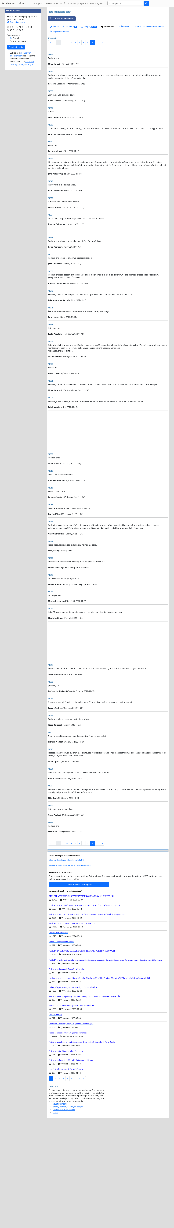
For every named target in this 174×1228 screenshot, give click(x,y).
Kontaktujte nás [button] (97, 3)
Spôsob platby (13, 107)
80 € (21, 102)
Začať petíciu (37, 3)
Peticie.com (8, 3)
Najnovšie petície (54, 3)
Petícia (54, 26)
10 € (21, 99)
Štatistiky (123, 26)
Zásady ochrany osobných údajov (148, 26)
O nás (55, 1214)
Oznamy (70, 26)
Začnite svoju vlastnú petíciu (79, 986)
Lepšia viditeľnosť (59, 31)
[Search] (125, 3)
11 (98, 42)
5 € (11, 99)
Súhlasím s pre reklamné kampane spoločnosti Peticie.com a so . (22, 131)
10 (92, 42)
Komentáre (107, 26)
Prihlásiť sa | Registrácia (75, 3)
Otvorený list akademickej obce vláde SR (66, 961)
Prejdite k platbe (16, 119)
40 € (12, 102)
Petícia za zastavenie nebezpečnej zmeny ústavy (70, 967)
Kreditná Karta (19, 113)
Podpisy (89, 26)
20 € (30, 99)
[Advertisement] (108, 66)
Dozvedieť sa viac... (17, 94)
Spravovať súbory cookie (64, 1211)
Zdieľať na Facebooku (61, 18)
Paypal (16, 110)
